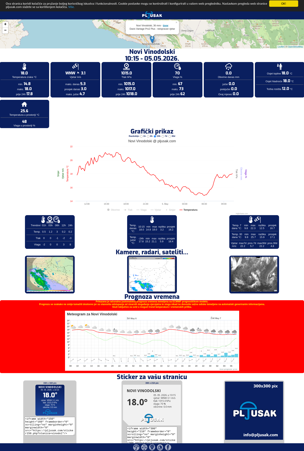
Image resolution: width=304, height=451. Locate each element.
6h (150, 127)
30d (171, 127)
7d (165, 127)
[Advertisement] (30, 63)
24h (157, 127)
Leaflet (281, 38)
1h (143, 127)
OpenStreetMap (295, 38)
